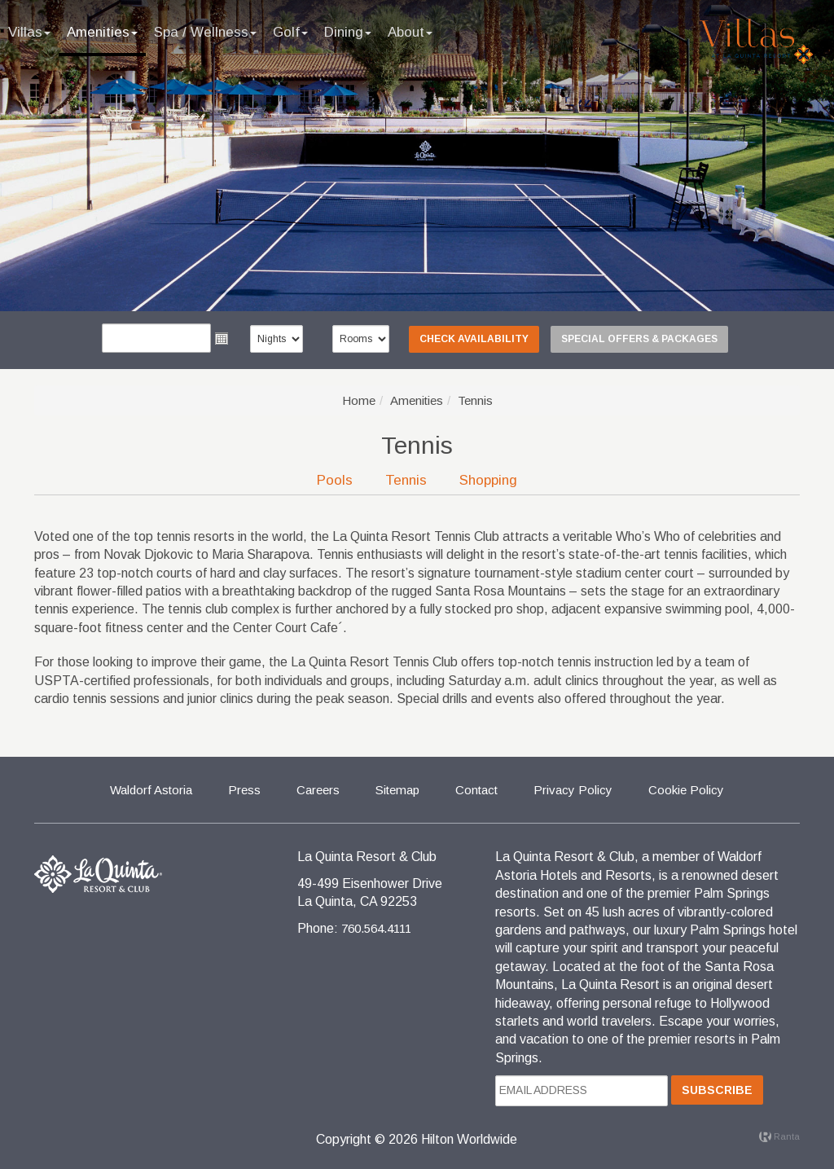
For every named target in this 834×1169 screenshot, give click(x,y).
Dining (347, 32)
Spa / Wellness (205, 32)
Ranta (779, 1136)
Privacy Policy (572, 790)
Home (358, 400)
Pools (335, 480)
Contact (476, 790)
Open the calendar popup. (221, 338)
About (410, 32)
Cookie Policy (686, 790)
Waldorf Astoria (151, 790)
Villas (29, 32)
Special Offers (639, 339)
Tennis (406, 480)
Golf (290, 32)
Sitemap (397, 790)
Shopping (488, 480)
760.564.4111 (376, 928)
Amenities (102, 32)
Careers (318, 790)
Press (244, 790)
